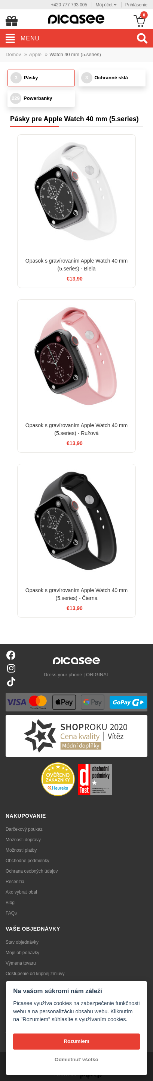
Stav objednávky (22, 942)
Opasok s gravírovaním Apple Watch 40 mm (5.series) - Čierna (76, 594)
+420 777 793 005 (69, 4)
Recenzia (15, 881)
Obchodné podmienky (27, 860)
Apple (35, 54)
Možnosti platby (21, 850)
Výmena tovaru (21, 963)
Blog (10, 902)
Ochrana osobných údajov (32, 871)
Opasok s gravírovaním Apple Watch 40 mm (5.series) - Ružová (76, 429)
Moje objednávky (22, 952)
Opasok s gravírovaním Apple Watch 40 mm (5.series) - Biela (76, 265)
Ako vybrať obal (21, 892)
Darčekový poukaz (24, 829)
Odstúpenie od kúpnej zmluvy (35, 973)
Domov (13, 54)
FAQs (11, 913)
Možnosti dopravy (23, 839)
